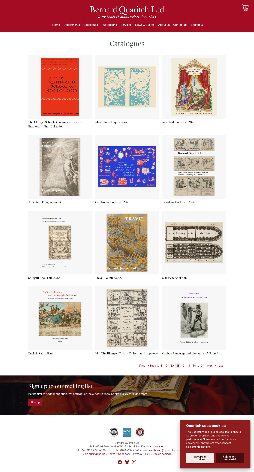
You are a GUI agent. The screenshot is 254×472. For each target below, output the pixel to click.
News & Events (145, 25)
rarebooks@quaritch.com (164, 450)
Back (152, 365)
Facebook (120, 462)
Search (195, 25)
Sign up (35, 402)
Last (221, 365)
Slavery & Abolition (174, 277)
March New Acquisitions (111, 122)
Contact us (180, 25)
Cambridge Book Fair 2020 (112, 202)
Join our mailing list (94, 453)
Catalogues (90, 25)
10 (172, 365)
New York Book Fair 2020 (178, 122)
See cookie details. (198, 446)
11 (178, 365)
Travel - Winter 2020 (108, 277)
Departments (72, 25)
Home (56, 25)
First (142, 365)
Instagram (134, 462)
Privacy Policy (141, 453)
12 (183, 365)
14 (194, 365)
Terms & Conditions (119, 453)
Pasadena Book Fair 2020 (178, 202)
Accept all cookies (200, 458)
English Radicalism (40, 353)
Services (126, 25)
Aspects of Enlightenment (44, 202)
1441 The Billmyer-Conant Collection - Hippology (126, 353)
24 (202, 365)
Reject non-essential (230, 458)
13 (188, 365)
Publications (109, 25)
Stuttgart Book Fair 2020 (44, 277)
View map (158, 446)
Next (210, 365)
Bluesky (127, 462)
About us (164, 25)
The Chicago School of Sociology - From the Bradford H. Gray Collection (56, 124)
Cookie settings (162, 453)
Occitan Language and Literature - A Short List (192, 353)
